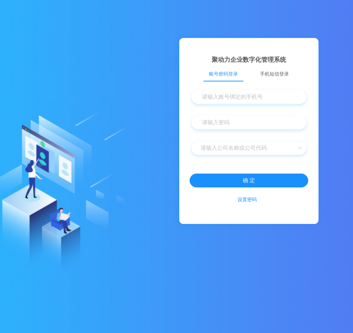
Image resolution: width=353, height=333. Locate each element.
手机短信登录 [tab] (274, 74)
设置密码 (247, 199)
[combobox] (248, 148)
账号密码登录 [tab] (223, 74)
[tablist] (248, 73)
